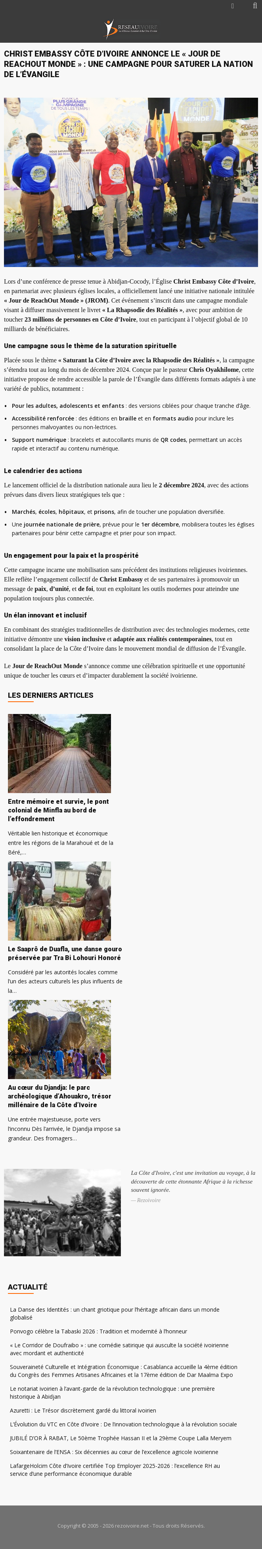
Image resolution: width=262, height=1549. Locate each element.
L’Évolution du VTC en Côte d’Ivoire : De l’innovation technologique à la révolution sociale (123, 1424)
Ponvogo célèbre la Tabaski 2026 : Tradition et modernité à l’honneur (98, 1331)
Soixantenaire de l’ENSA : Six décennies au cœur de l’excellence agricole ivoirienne (114, 1452)
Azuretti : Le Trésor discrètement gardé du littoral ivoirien (83, 1410)
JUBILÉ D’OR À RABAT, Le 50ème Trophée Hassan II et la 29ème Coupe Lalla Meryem (120, 1438)
